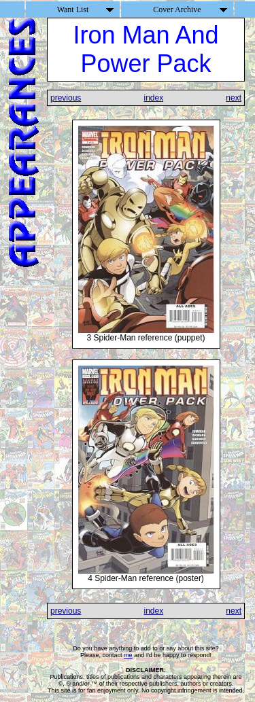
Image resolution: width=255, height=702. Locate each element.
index (153, 98)
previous (65, 98)
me (128, 655)
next (233, 98)
